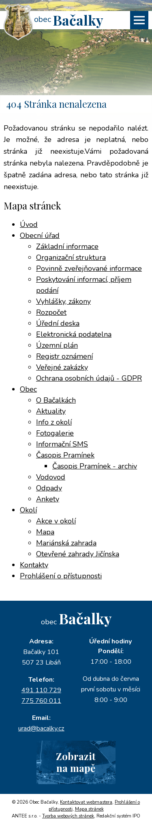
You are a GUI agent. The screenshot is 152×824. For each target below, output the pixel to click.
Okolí (28, 510)
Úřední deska (57, 323)
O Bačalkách (56, 400)
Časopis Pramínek (65, 455)
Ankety (47, 499)
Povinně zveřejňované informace (89, 268)
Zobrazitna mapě (76, 762)
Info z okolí (54, 422)
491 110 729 (41, 690)
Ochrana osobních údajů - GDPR (89, 378)
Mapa (45, 532)
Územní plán (57, 345)
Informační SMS (62, 444)
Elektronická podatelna (73, 334)
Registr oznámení (64, 356)
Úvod (29, 224)
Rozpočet (51, 312)
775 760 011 (41, 700)
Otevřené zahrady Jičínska (77, 554)
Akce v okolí (56, 521)
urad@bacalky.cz (41, 728)
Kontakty (34, 565)
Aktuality (51, 411)
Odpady (49, 488)
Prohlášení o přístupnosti (61, 576)
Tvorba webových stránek (68, 816)
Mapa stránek (89, 809)
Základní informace (67, 246)
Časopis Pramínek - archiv (94, 466)
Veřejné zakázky (62, 367)
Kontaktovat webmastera (86, 802)
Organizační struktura (71, 257)
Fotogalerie (55, 433)
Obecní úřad (40, 235)
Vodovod (50, 477)
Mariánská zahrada (66, 543)
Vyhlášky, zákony (63, 301)
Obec (28, 389)
